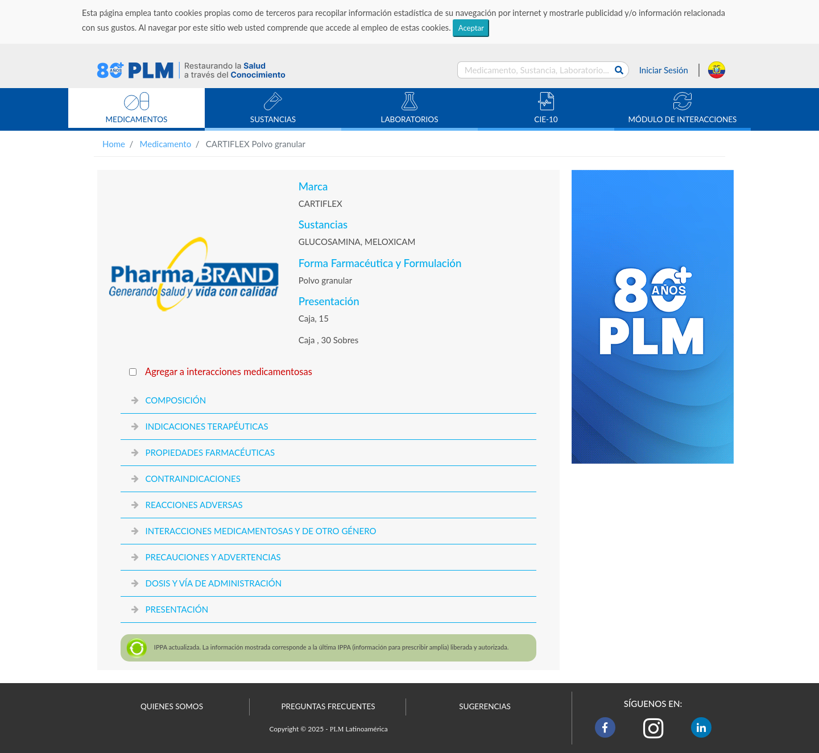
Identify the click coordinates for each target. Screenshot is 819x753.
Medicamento (166, 144)
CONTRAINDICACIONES (192, 478)
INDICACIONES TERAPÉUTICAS (206, 426)
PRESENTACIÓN (176, 609)
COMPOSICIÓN (175, 400)
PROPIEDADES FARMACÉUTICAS (210, 452)
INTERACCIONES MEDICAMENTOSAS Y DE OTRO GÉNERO (260, 531)
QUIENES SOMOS (171, 706)
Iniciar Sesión (663, 70)
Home (113, 144)
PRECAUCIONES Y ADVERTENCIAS (212, 557)
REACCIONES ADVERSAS (193, 505)
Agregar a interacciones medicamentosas (228, 371)
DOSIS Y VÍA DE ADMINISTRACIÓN (213, 583)
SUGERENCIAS (485, 706)
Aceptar (471, 27)
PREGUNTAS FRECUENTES (328, 706)
